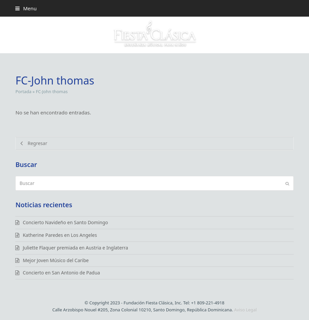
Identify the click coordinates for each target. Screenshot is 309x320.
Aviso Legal (245, 310)
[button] (26, 8)
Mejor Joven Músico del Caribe (55, 260)
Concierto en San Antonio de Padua (61, 272)
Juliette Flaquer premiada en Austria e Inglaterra (75, 247)
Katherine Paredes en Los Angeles (60, 235)
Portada (23, 91)
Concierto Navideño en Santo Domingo (65, 222)
